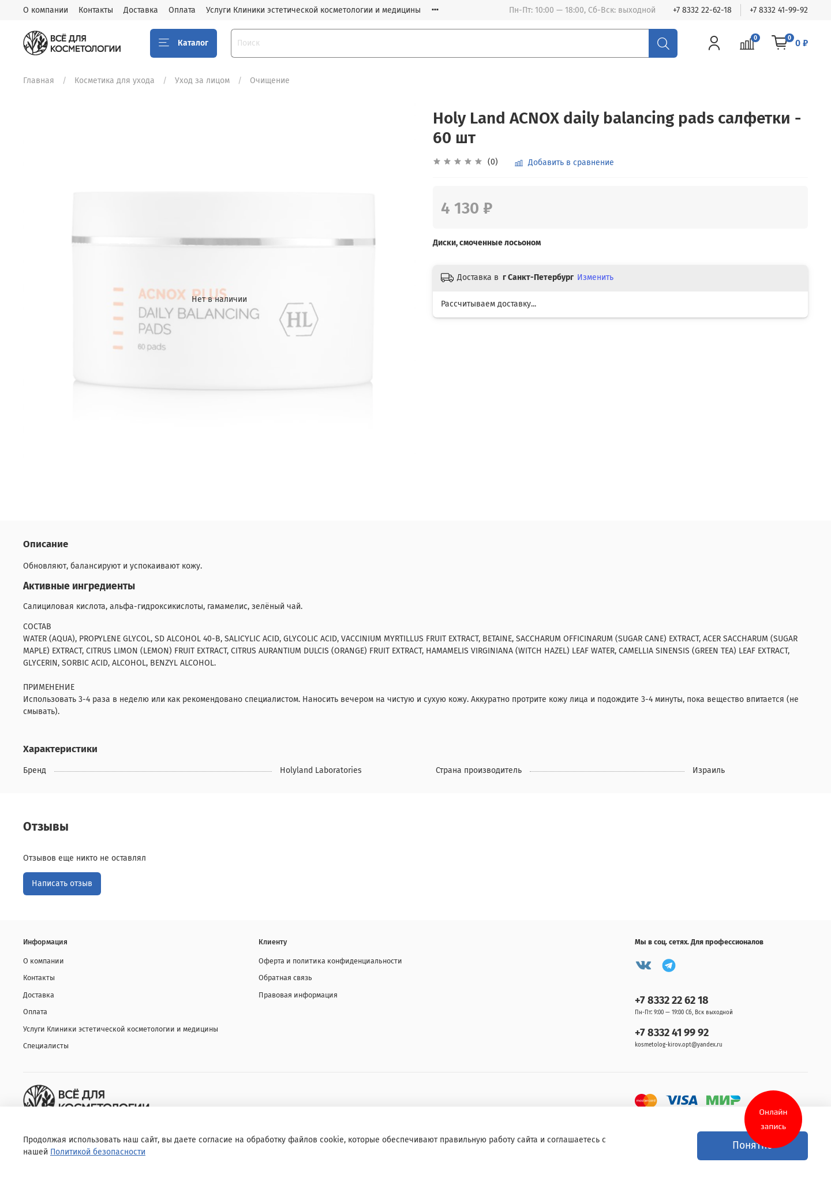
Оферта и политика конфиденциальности (330, 960)
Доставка (140, 10)
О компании (45, 10)
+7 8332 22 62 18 (672, 1000)
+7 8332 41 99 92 (672, 1032)
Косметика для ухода (114, 80)
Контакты (95, 10)
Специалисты (46, 1045)
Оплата (182, 10)
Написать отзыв (62, 883)
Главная (38, 80)
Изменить (595, 277)
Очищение (270, 80)
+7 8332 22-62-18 (702, 10)
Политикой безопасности (97, 1152)
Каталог (183, 43)
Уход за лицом (202, 80)
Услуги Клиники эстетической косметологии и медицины (313, 10)
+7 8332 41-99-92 (779, 10)
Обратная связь (285, 977)
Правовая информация (298, 995)
